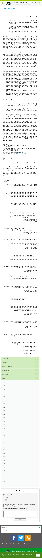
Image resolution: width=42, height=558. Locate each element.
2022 (4, 396)
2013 (4, 428)
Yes (7, 497)
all (3, 485)
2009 (4, 442)
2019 (4, 407)
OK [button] (38, 555)
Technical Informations (7, 366)
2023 (4, 393)
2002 (4, 467)
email (26, 508)
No (6, 499)
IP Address (4, 362)
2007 (4, 449)
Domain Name (5, 370)
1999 (4, 478)
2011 (4, 435)
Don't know (8, 500)
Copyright (20, 544)
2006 (4, 453)
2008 (4, 446)
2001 (4, 470)
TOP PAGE (3, 8)
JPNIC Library (5, 374)
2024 (4, 389)
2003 (4, 463)
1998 (4, 481)
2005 (4, 456)
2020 (4, 403)
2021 (4, 400)
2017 (4, 414)
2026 (4, 382)
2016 (4, 417)
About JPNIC (5, 358)
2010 (4, 439)
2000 (14, 8)
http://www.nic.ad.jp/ (18, 153)
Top (3, 544)
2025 (4, 385)
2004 (4, 460)
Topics (9, 8)
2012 (4, 432)
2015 (4, 421)
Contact (14, 544)
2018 (4, 410)
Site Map (26, 544)
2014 (4, 424)
